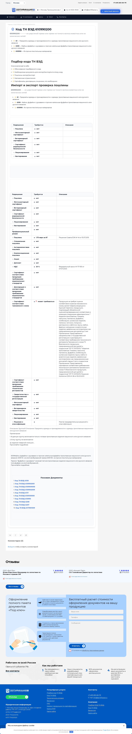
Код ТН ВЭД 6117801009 (25, 508)
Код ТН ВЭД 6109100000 (25, 496)
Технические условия (55, 698)
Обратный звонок (110, 11)
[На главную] (23, 10)
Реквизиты (106, 2)
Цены (39, 17)
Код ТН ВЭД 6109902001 (25, 484)
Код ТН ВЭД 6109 (22, 481)
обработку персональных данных (93, 650)
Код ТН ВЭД (51, 695)
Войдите (11, 547)
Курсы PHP (51, 709)
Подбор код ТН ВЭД (54, 693)
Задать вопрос (82, 2)
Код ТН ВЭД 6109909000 (25, 487)
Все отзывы (13, 586)
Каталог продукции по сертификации (62, 706)
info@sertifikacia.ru (91, 10)
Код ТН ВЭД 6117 (22, 493)
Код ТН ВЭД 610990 (23, 499)
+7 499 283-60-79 (119, 3)
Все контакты (12, 671)
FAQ (48, 703)
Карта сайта (51, 711)
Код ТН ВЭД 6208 (22, 502)
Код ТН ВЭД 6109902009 (25, 490)
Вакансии (51, 701)
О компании (97, 2)
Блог (90, 2)
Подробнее (106, 730)
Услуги (11, 17)
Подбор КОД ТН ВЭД (96, 705)
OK (71, 732)
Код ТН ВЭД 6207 (22, 505)
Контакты (61, 17)
